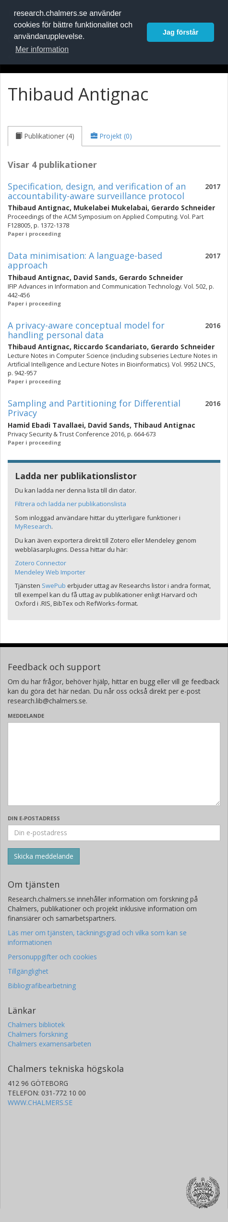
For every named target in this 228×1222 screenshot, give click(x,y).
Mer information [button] (42, 49)
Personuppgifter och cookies (52, 956)
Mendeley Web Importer (50, 572)
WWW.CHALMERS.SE (40, 1102)
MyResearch (33, 526)
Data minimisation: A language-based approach (85, 260)
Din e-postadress (34, 818)
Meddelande (26, 715)
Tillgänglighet (28, 971)
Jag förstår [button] (180, 32)
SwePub (54, 585)
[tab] (45, 136)
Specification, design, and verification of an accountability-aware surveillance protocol (97, 191)
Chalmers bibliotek (36, 1024)
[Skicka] (44, 856)
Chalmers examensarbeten (49, 1043)
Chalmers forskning (38, 1034)
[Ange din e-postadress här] (114, 833)
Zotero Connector (40, 563)
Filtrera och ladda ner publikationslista (70, 503)
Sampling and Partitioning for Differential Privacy (94, 408)
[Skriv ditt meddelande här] (114, 764)
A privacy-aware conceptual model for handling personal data (86, 330)
